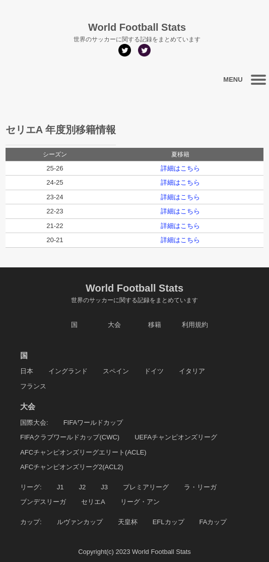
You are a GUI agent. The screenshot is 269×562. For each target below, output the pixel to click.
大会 (114, 324)
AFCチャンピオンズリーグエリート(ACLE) (83, 452)
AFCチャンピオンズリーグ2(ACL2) (71, 467)
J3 (104, 487)
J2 (82, 487)
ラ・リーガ (200, 487)
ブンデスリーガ (43, 501)
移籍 (154, 324)
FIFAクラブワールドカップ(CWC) (69, 437)
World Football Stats (134, 294)
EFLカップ (168, 522)
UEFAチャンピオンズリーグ (175, 437)
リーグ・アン (140, 501)
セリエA (93, 501)
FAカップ (213, 522)
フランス (33, 386)
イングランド (68, 371)
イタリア (192, 371)
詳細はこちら (180, 168)
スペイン (116, 371)
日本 (26, 371)
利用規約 (195, 324)
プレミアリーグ (146, 487)
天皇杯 (128, 522)
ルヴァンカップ (80, 522)
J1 (60, 487)
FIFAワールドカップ (93, 422)
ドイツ (154, 371)
